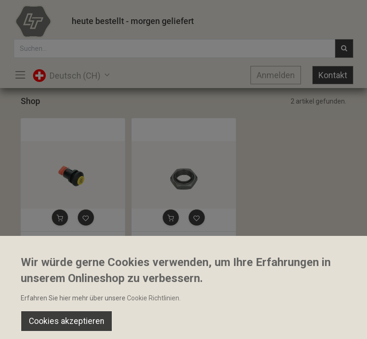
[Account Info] (336, 323)
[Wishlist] (259, 323)
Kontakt (332, 75)
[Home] (31, 323)
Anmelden (276, 75)
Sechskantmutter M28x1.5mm (180, 239)
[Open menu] (183, 325)
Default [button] (277, 303)
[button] (59, 217)
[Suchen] (107, 323)
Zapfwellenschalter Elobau (65, 239)
